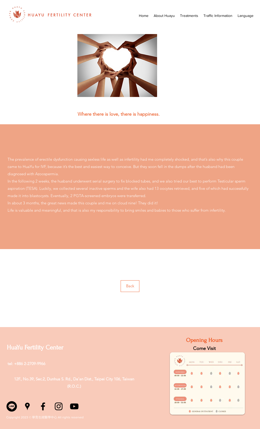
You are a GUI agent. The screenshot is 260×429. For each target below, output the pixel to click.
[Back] (130, 286)
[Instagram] (58, 406)
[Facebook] (43, 406)
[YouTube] (74, 406)
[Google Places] (27, 406)
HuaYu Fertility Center (35, 347)
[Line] (12, 406)
